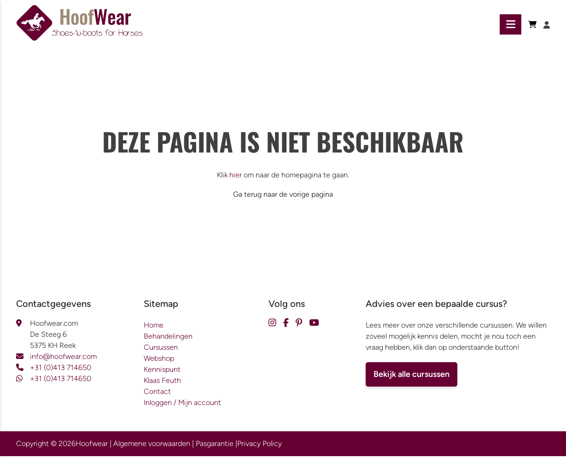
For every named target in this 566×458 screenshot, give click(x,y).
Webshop (159, 360)
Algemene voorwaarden (151, 445)
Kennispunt (162, 371)
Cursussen (161, 349)
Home (153, 327)
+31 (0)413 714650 (60, 369)
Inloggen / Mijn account (182, 404)
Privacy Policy (259, 445)
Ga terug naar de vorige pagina (283, 196)
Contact (157, 393)
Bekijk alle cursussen (411, 376)
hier (235, 176)
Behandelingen (168, 338)
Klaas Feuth (162, 382)
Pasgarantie (214, 445)
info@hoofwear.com (63, 358)
